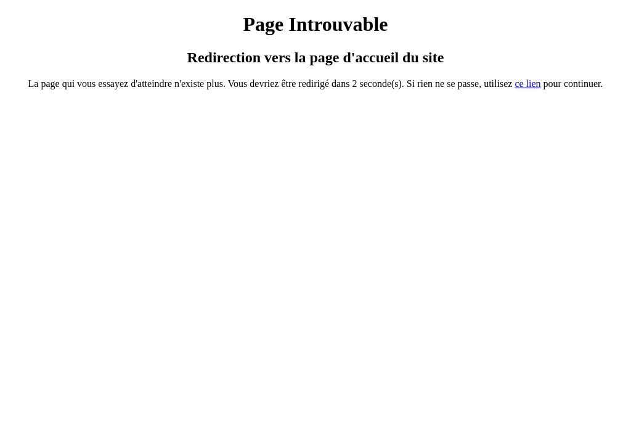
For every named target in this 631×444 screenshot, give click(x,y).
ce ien (527, 83)
